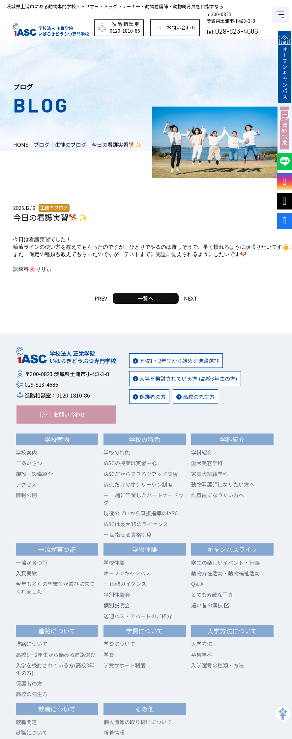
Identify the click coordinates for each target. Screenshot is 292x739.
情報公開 (26, 495)
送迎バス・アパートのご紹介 (137, 616)
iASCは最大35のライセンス (135, 524)
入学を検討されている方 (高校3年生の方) (185, 378)
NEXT (190, 298)
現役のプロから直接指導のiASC (140, 513)
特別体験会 (116, 594)
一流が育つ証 (31, 562)
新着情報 (114, 732)
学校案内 (26, 452)
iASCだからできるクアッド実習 (140, 474)
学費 (108, 655)
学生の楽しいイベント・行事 (225, 562)
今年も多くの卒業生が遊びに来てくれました (55, 587)
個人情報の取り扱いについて (137, 722)
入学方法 (201, 644)
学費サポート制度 (124, 665)
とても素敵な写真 (212, 594)
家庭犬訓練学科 (209, 474)
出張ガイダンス (124, 584)
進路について (31, 644)
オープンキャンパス (285, 66)
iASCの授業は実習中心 (130, 463)
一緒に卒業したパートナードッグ (143, 498)
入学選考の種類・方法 (217, 665)
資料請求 (285, 126)
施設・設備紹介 (34, 474)
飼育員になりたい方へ (217, 495)
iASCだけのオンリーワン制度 (138, 484)
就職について (31, 732)
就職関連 (26, 722)
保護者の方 (149, 397)
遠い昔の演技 (210, 605)
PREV (101, 298)
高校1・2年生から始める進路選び (176, 361)
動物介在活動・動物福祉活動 (225, 573)
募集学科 (201, 655)
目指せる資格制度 (127, 534)
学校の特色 (116, 452)
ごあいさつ (29, 463)
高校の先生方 (195, 397)
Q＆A (197, 584)
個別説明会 (116, 605)
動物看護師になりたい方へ (222, 484)
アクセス (26, 484)
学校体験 (114, 562)
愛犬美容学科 (207, 463)
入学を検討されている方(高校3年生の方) (55, 668)
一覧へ (146, 298)
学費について (119, 644)
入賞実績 (26, 573)
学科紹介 (201, 452)
